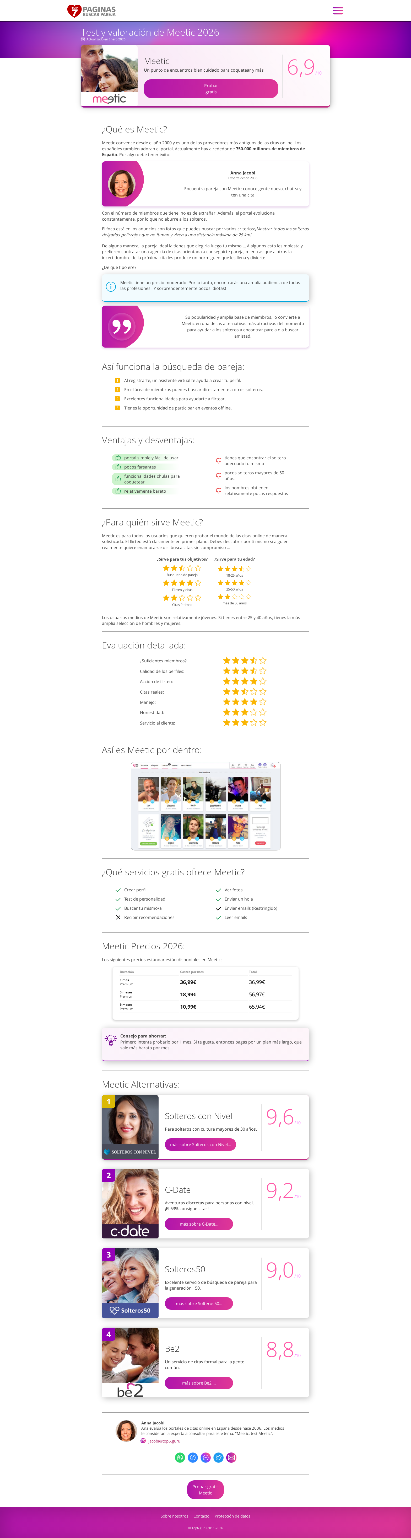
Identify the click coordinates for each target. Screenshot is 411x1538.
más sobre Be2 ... (199, 1383)
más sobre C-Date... (199, 1224)
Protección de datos (232, 1516)
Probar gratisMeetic (205, 1490)
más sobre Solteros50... (199, 1303)
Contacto (201, 1516)
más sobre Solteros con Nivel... (200, 1144)
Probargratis (211, 89)
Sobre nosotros (174, 1516)
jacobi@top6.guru (160, 1440)
